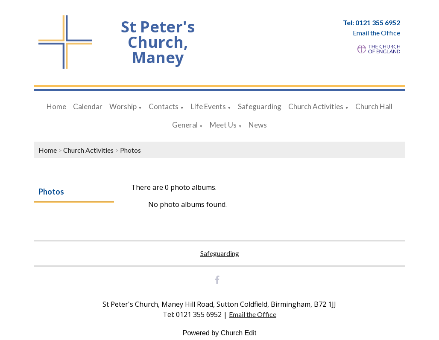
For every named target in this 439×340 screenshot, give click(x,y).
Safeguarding (259, 106)
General (185, 124)
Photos (130, 150)
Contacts (164, 106)
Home (56, 106)
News (258, 124)
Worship (123, 106)
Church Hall (373, 106)
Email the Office (252, 314)
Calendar (87, 106)
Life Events (208, 106)
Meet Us (223, 124)
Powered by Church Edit (220, 333)
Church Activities (315, 106)
